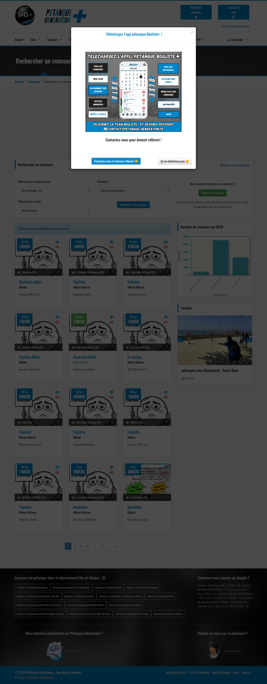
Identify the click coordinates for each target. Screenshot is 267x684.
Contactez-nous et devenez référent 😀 (116, 161)
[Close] (192, 32)
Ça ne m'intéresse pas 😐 (175, 161)
